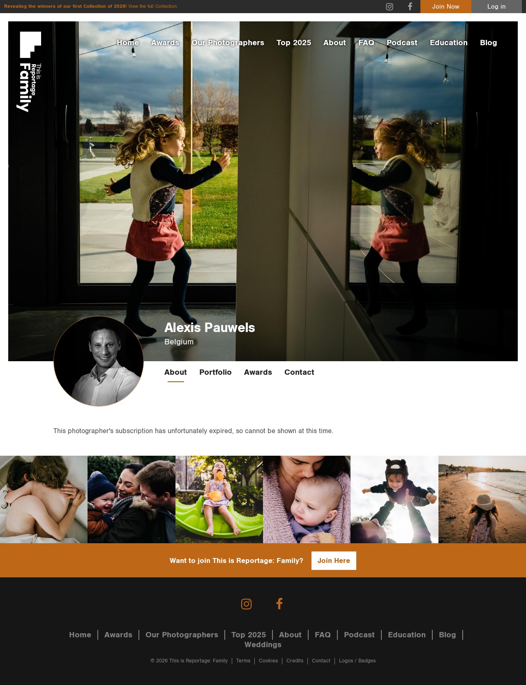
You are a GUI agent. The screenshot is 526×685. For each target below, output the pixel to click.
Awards (165, 43)
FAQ (366, 43)
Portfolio (215, 372)
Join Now (445, 7)
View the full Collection (152, 6)
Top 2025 (294, 43)
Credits (294, 661)
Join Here (334, 560)
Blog (488, 43)
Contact (299, 372)
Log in (496, 7)
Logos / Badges (357, 661)
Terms (243, 661)
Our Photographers (227, 43)
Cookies (268, 661)
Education (449, 43)
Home (128, 43)
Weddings (263, 645)
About (334, 43)
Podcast (402, 43)
